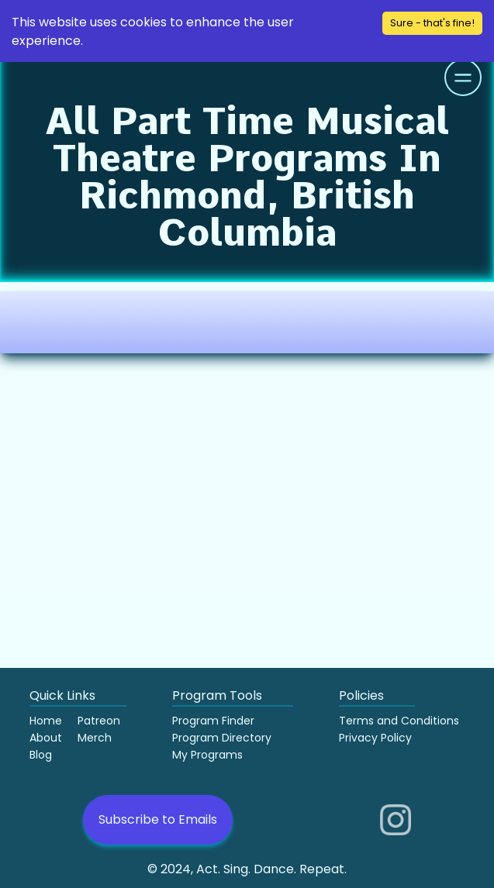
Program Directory (221, 737)
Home (45, 720)
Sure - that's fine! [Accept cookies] (432, 22)
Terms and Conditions (399, 720)
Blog (40, 754)
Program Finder (213, 720)
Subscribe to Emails (157, 819)
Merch (95, 737)
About (45, 737)
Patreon (99, 720)
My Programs (207, 754)
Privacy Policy (375, 737)
